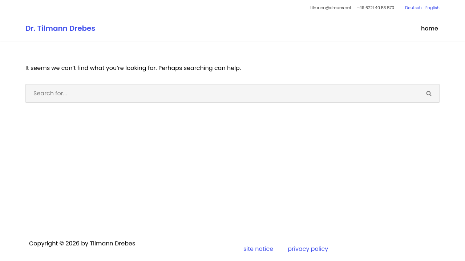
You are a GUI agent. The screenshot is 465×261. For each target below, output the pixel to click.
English (432, 8)
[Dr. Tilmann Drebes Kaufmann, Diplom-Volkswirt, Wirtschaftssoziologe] (60, 28)
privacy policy (308, 249)
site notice (258, 249)
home (429, 28)
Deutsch (413, 8)
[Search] (222, 93)
